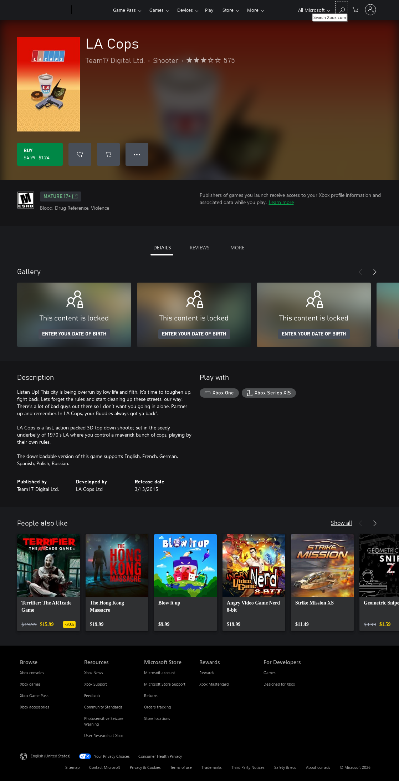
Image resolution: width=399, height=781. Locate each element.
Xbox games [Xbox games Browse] (30, 684)
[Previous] (360, 272)
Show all (341, 522)
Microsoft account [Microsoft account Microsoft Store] (159, 672)
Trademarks (211, 767)
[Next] (375, 272)
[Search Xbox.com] (341, 9)
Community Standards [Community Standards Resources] (103, 707)
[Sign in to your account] (370, 9)
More (253, 10)
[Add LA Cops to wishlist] (79, 154)
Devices (185, 10)
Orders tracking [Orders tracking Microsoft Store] (157, 707)
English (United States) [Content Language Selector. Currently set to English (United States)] (50, 755)
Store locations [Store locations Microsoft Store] (157, 718)
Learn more (281, 202)
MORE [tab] (237, 247)
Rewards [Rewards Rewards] (206, 672)
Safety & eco (285, 767)
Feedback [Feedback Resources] (92, 695)
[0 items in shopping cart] (355, 9)
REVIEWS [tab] (199, 247)
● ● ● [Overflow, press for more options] (137, 154)
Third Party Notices (248, 767)
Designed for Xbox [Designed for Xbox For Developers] (279, 684)
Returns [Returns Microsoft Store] (151, 695)
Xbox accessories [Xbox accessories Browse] (34, 707)
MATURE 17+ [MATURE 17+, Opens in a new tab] (61, 196)
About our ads (318, 767)
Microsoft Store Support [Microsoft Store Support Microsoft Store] (164, 684)
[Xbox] (91, 10)
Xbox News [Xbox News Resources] (93, 672)
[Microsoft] (44, 10)
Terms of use (181, 767)
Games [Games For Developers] (270, 672)
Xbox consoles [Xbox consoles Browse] (32, 672)
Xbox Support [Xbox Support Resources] (95, 684)
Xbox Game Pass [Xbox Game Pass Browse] (34, 695)
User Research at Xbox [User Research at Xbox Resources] (103, 735)
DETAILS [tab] (162, 247)
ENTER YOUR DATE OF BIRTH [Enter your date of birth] (74, 334)
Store (228, 10)
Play (209, 10)
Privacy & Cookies (145, 767)
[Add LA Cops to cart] (108, 154)
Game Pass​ (124, 10)
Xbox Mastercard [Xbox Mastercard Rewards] (214, 684)
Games (156, 10)
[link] (48, 582)
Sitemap (72, 767)
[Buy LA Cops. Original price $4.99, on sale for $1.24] (40, 154)
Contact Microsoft (104, 767)
